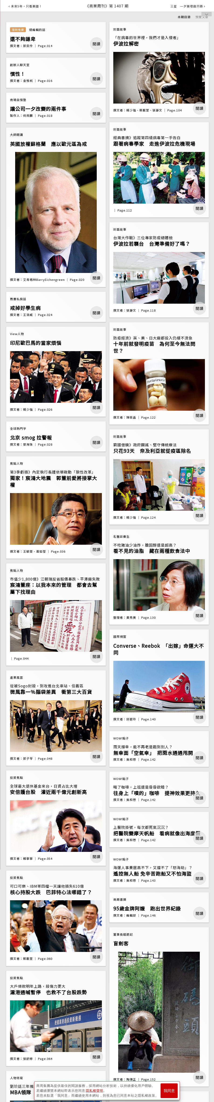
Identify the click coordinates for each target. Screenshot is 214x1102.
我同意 (169, 1091)
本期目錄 (184, 17)
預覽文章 (201, 17)
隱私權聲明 (94, 1090)
